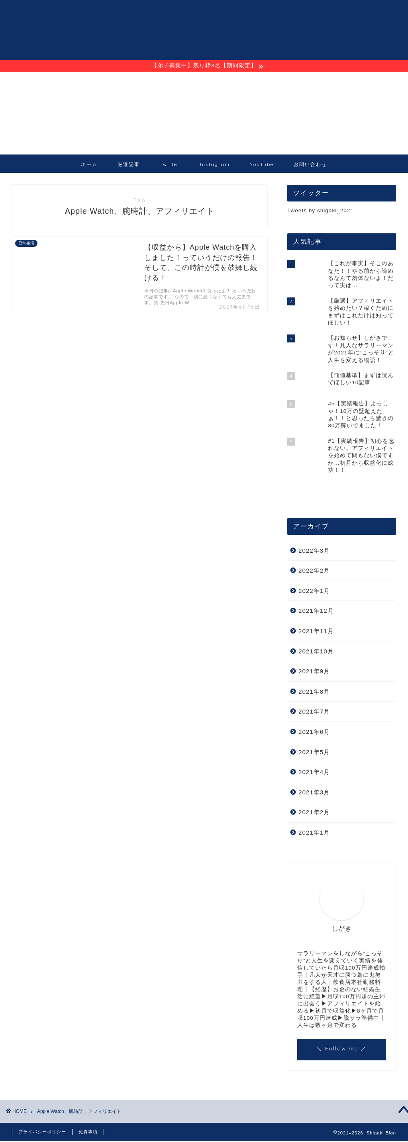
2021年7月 (314, 712)
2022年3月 (314, 551)
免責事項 (88, 1132)
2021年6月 (314, 732)
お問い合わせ (310, 165)
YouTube (262, 165)
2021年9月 (314, 672)
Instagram (215, 165)
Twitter (170, 165)
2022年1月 (314, 591)
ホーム (89, 165)
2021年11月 (316, 632)
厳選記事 (129, 165)
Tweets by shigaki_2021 (320, 212)
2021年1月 (314, 833)
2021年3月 (314, 793)
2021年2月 (314, 813)
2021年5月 (314, 752)
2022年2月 (314, 571)
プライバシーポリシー (42, 1132)
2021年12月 (316, 611)
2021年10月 (316, 652)
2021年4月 (314, 773)
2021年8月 (314, 692)
